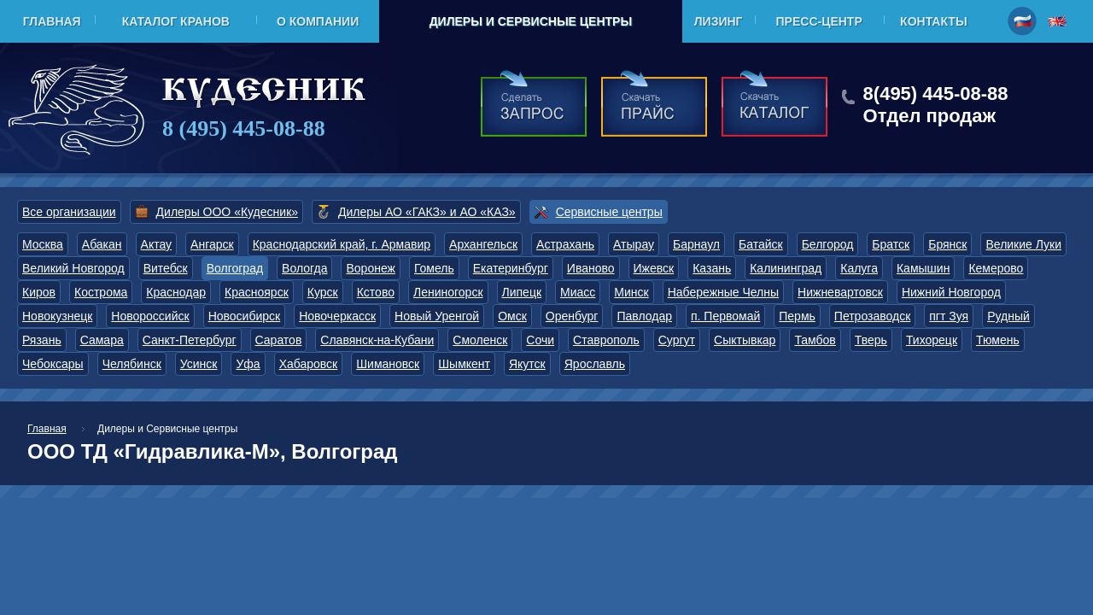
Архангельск (483, 244)
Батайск (761, 244)
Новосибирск (244, 316)
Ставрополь (606, 340)
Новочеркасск (337, 316)
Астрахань (565, 244)
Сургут (676, 340)
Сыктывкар (744, 340)
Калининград (785, 268)
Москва (42, 244)
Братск (890, 244)
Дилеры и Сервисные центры (531, 21)
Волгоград (235, 268)
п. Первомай (725, 316)
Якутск (527, 364)
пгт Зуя (948, 316)
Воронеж (370, 268)
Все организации (69, 212)
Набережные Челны (723, 292)
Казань (712, 268)
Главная (52, 21)
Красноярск (257, 292)
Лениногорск (448, 292)
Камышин (923, 268)
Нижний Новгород (951, 292)
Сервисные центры (609, 212)
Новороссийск (150, 316)
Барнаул (696, 244)
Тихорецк (931, 340)
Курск (322, 292)
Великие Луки (1023, 244)
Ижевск (654, 268)
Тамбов (814, 340)
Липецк (522, 292)
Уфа (248, 364)
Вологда (304, 268)
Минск (631, 292)
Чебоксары (53, 364)
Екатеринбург (510, 268)
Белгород (828, 244)
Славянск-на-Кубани (377, 340)
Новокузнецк (57, 316)
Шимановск (387, 364)
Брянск (947, 244)
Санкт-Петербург (190, 340)
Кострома (100, 292)
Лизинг (718, 21)
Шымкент (464, 364)
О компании (318, 21)
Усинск (199, 364)
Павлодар (644, 316)
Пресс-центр (819, 21)
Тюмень (998, 340)
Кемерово (995, 268)
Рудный (1008, 316)
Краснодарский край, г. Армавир (341, 244)
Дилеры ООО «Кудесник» (227, 212)
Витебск (165, 268)
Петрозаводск (872, 316)
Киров (39, 292)
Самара (102, 340)
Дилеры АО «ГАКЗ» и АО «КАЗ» (427, 212)
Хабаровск (308, 364)
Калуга (859, 268)
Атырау (633, 244)
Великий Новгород (73, 268)
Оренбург (572, 316)
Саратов (278, 340)
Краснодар (176, 292)
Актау (156, 244)
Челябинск (131, 364)
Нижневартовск (840, 292)
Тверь (871, 340)
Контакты (933, 21)
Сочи (540, 340)
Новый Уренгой (437, 316)
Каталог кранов (176, 21)
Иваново (591, 268)
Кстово (376, 292)
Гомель (434, 268)
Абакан (102, 244)
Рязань (41, 340)
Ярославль (594, 364)
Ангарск (212, 244)
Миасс (577, 292)
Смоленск (480, 340)
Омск (512, 316)
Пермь (797, 316)
